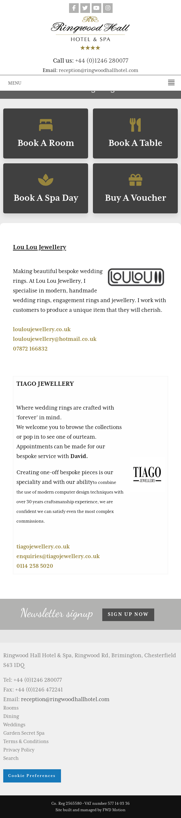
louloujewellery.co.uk (42, 329)
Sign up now (128, 614)
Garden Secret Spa (24, 733)
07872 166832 (30, 348)
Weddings (14, 725)
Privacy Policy (19, 750)
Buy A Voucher (135, 188)
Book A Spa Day (45, 188)
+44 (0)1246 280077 (101, 60)
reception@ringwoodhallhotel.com (98, 70)
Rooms (11, 708)
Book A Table (135, 133)
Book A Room (45, 133)
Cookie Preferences (32, 775)
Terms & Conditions (26, 741)
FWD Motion (114, 810)
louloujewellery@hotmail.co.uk (54, 339)
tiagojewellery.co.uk (43, 546)
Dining (11, 716)
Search (11, 758)
